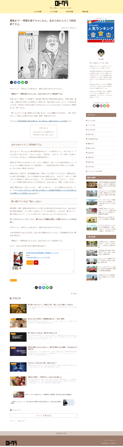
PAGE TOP (61, 434)
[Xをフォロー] (97, 105)
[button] (26, 82)
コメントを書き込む (44, 416)
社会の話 (13, 280)
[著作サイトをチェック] (94, 105)
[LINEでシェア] (22, 82)
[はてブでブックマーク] (18, 82)
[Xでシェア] (11, 82)
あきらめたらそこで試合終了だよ (43, 132)
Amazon (30, 262)
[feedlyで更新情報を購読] (104, 105)
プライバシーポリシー (109, 441)
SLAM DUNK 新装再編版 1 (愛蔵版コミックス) (43, 253)
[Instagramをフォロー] (101, 105)
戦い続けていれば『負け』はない (43, 135)
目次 (41, 128)
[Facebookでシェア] (15, 82)
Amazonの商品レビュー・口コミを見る (39, 257)
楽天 (36, 262)
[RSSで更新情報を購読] (107, 105)
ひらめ (101, 59)
